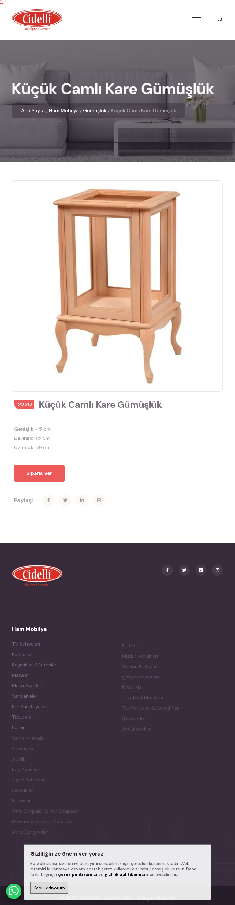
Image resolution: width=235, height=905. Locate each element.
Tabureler (22, 697)
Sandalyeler (25, 676)
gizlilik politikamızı (125, 874)
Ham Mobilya (64, 110)
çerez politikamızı (77, 874)
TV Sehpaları (26, 624)
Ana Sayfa (33, 110)
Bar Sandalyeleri (29, 686)
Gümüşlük (94, 110)
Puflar (18, 707)
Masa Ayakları (27, 666)
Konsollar (22, 634)
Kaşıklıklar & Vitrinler (34, 645)
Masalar (20, 655)
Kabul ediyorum (49, 888)
